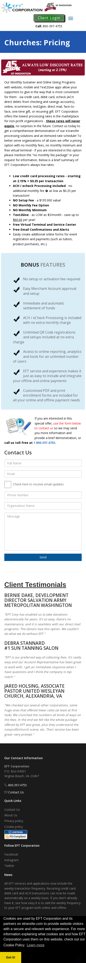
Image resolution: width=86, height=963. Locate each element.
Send (43, 557)
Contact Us (16, 792)
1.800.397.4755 (44, 443)
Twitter (9, 866)
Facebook (11, 854)
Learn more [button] (36, 945)
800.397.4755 (17, 785)
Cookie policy (13, 827)
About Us (10, 815)
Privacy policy (13, 821)
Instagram (11, 860)
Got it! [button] (10, 957)
